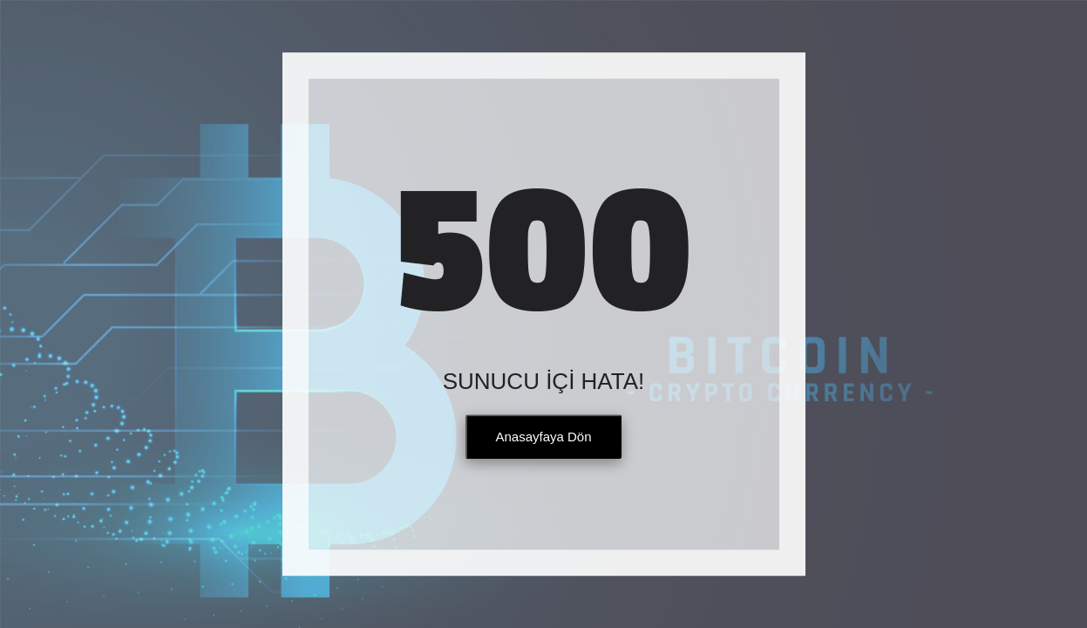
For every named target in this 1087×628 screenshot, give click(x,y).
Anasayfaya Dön (543, 437)
